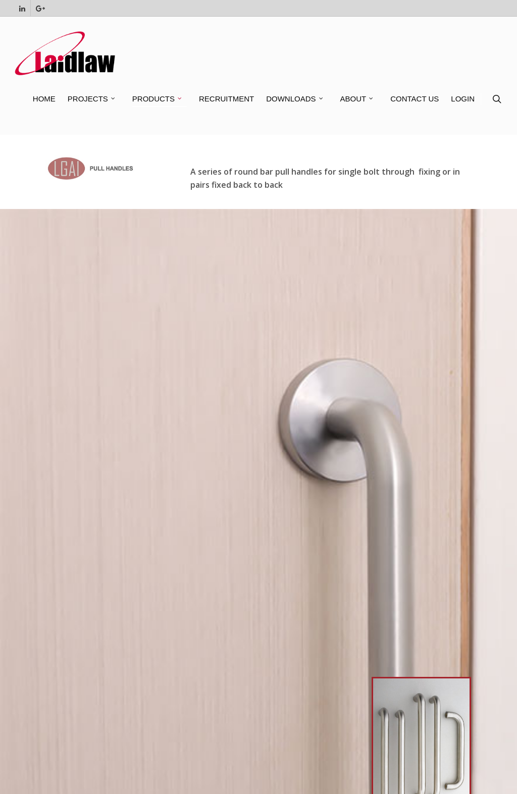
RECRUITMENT (226, 98)
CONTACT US (414, 98)
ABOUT (357, 98)
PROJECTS (92, 98)
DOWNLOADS (295, 98)
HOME (44, 98)
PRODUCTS (157, 98)
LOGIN (463, 98)
